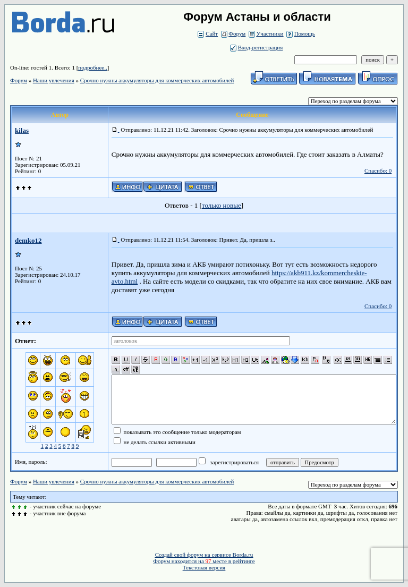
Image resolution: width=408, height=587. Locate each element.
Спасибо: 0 (378, 170)
